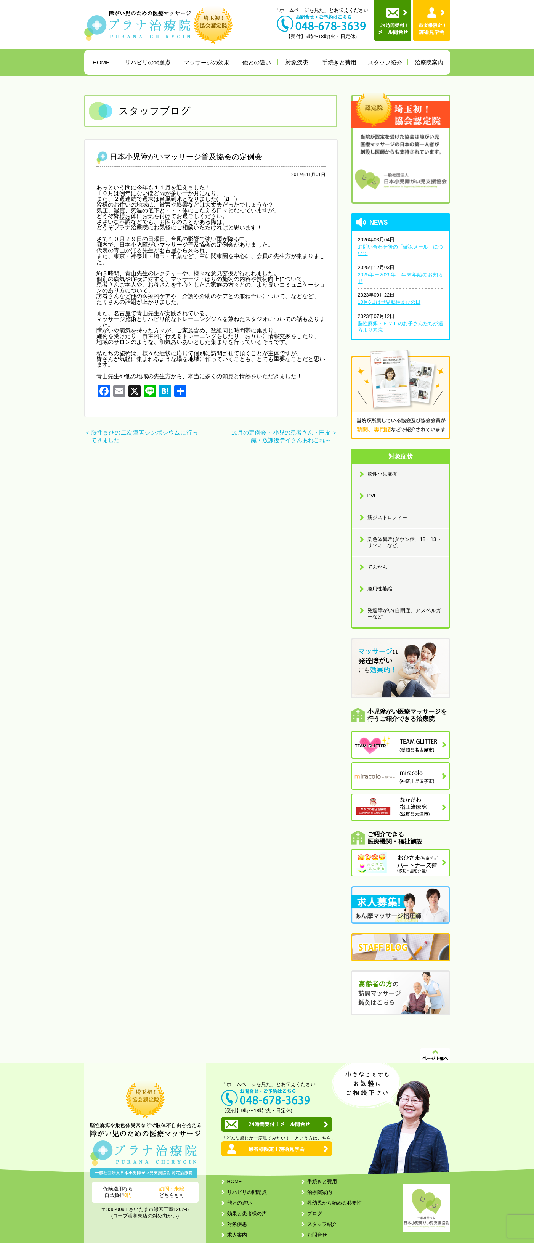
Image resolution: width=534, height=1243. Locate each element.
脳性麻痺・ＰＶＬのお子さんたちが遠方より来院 (400, 327)
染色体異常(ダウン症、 (404, 542)
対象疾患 (296, 62)
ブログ (314, 1213)
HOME (101, 62)
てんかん (377, 567)
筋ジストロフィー (387, 517)
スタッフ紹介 (385, 62)
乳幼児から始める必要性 (334, 1202)
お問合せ (317, 1234)
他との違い (256, 62)
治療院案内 (429, 62)
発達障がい (404, 613)
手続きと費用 (339, 62)
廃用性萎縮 (379, 589)
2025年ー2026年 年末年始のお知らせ (400, 278)
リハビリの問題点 (148, 62)
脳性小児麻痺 (382, 474)
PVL (372, 496)
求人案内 (237, 1234)
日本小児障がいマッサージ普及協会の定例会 (186, 156)
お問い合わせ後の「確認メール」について (400, 250)
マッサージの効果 (206, 62)
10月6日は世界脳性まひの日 (389, 302)
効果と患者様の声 (247, 1213)
